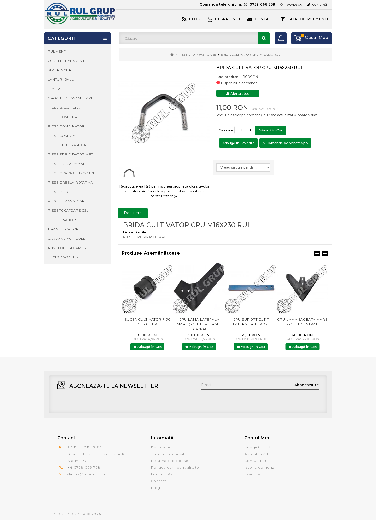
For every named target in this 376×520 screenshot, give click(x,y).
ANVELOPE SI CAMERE (68, 248)
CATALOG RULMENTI (304, 19)
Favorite (252, 474)
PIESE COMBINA (62, 117)
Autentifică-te (257, 454)
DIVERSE (56, 89)
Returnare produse (169, 461)
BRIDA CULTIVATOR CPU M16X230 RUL (250, 54)
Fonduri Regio (165, 474)
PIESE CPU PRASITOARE (197, 54)
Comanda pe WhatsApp (285, 143)
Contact (260, 19)
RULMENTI (57, 51)
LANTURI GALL (61, 79)
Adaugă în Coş (270, 130)
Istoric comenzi (259, 467)
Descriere (133, 213)
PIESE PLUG (59, 192)
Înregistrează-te (260, 447)
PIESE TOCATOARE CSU (68, 210)
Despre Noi (224, 19)
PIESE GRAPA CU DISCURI (71, 173)
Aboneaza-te (306, 385)
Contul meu (256, 461)
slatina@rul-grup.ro (86, 474)
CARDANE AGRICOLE (66, 238)
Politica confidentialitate (175, 467)
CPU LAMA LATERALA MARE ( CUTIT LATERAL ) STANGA (250, 324)
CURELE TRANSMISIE (66, 61)
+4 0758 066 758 (83, 467)
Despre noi (162, 447)
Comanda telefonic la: (237, 4)
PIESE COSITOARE (64, 135)
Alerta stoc (237, 93)
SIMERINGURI (60, 70)
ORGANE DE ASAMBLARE (70, 98)
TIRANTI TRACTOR (63, 229)
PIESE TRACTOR (62, 220)
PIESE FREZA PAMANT (68, 163)
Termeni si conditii (169, 454)
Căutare (264, 38)
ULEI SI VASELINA (63, 257)
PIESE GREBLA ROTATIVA (70, 182)
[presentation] (237, 399)
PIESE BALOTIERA (64, 107)
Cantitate (226, 130)
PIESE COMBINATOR (66, 126)
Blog (191, 19)
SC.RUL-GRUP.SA (68, 514)
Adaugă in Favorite (238, 143)
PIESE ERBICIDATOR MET (70, 154)
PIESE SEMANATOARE (67, 201)
